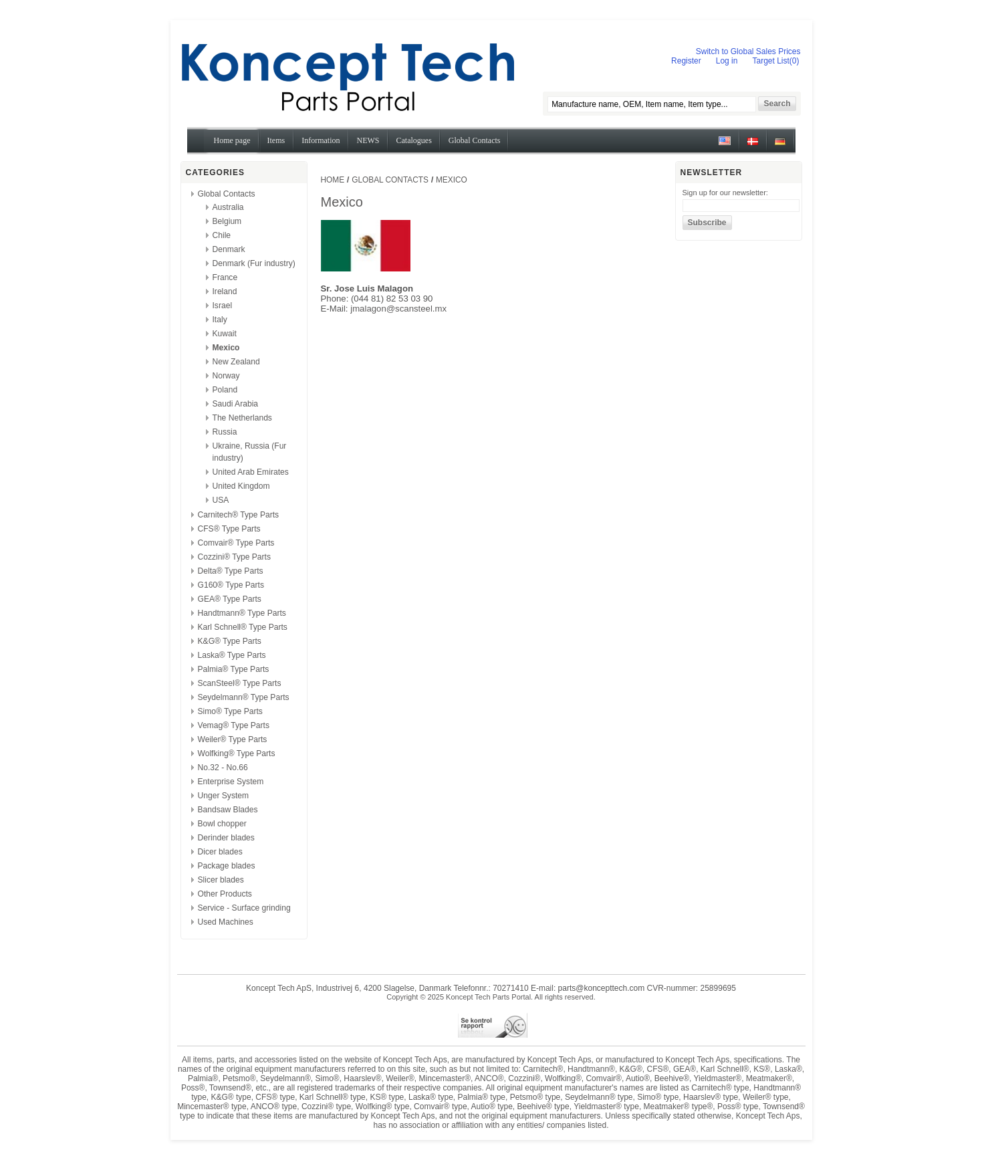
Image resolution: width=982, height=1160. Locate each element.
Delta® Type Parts (230, 571)
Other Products (225, 894)
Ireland (225, 291)
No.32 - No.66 (223, 767)
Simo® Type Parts (230, 711)
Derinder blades (226, 837)
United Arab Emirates (251, 472)
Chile (222, 235)
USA (221, 500)
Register (686, 61)
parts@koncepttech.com (601, 988)
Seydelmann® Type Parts (243, 697)
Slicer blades (221, 880)
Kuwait (225, 333)
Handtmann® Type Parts (242, 613)
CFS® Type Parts (229, 529)
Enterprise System (231, 781)
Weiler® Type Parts (232, 739)
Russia (225, 432)
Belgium (227, 221)
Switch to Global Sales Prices (748, 51)
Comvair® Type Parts (236, 543)
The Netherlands (242, 418)
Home (333, 180)
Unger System (223, 795)
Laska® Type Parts (232, 655)
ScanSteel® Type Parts (239, 683)
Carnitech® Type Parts (238, 514)
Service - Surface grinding (244, 908)
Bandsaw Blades (228, 809)
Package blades (226, 866)
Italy (220, 319)
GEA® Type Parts (229, 599)
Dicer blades (220, 851)
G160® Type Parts (231, 585)
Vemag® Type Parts (234, 725)
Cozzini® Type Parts (234, 557)
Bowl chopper (222, 823)
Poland (225, 389)
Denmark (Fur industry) (254, 263)
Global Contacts (226, 194)
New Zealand (236, 361)
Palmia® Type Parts (233, 669)
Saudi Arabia (236, 404)
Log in (727, 61)
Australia (228, 207)
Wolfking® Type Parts (236, 753)
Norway (226, 375)
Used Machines (225, 922)
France (225, 277)
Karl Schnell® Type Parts (242, 627)
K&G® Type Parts (229, 641)
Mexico (226, 347)
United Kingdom (241, 486)
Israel (223, 305)
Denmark (229, 249)
